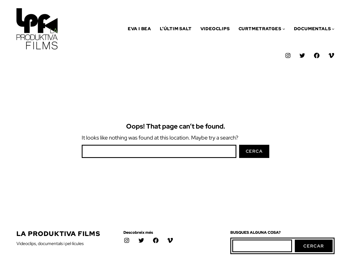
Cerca (254, 151)
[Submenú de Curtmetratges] (283, 28)
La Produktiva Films (58, 233)
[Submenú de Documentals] (333, 28)
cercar (313, 246)
